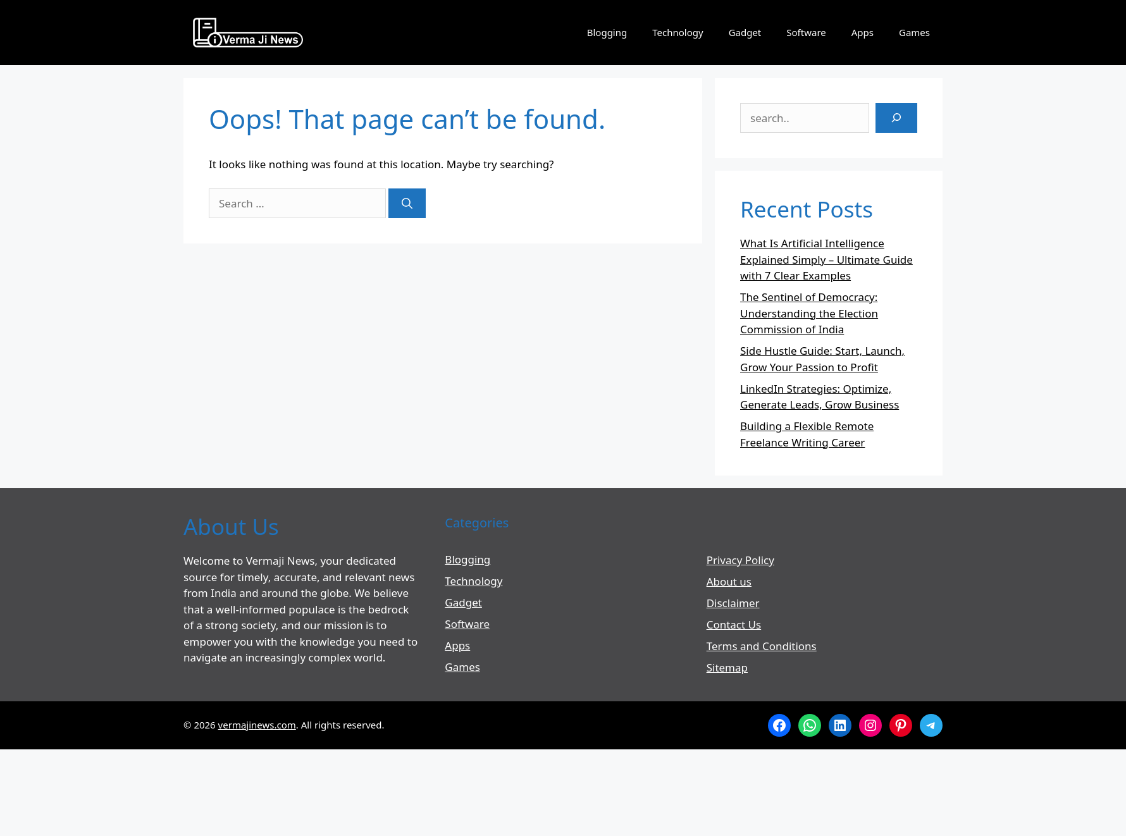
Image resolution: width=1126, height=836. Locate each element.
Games (914, 32)
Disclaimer (733, 603)
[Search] (407, 203)
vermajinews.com (257, 724)
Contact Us (734, 624)
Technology (677, 32)
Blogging (607, 32)
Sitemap (727, 667)
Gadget (745, 32)
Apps (862, 32)
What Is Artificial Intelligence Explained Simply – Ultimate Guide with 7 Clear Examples (826, 259)
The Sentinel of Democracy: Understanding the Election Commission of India (809, 313)
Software (806, 32)
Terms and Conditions (762, 646)
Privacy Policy (740, 560)
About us (729, 581)
